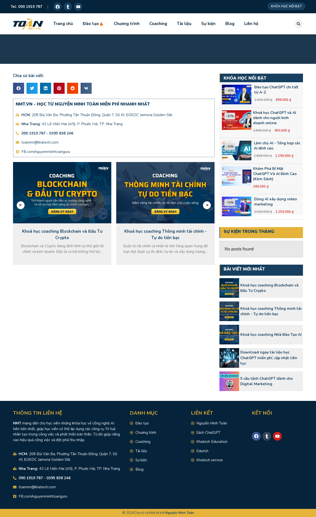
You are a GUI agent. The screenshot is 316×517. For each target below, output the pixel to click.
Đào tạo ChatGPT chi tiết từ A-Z (276, 90)
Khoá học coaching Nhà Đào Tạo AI (271, 334)
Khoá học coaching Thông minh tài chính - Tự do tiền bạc (271, 311)
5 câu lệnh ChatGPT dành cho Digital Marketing (266, 381)
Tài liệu (184, 24)
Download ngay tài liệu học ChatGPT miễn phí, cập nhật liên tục (268, 358)
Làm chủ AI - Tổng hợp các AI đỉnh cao (277, 146)
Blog (229, 24)
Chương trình (127, 24)
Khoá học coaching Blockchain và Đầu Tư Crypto (269, 288)
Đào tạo (93, 24)
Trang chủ (63, 24)
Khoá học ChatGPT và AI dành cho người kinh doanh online (274, 117)
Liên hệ (251, 24)
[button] (298, 23)
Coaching (158, 24)
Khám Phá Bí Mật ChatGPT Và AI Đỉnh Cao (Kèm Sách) (275, 173)
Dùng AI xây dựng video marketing (275, 202)
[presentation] (21, 205)
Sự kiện (208, 24)
